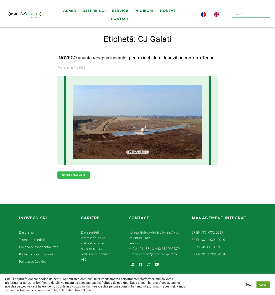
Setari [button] (249, 284)
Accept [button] (263, 284)
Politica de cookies (115, 283)
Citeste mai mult (73, 183)
